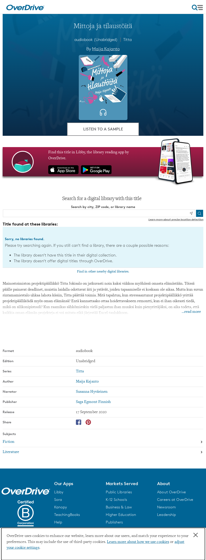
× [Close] (195, 535)
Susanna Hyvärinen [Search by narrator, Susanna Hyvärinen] (92, 392)
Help (58, 522)
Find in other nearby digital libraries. (103, 271)
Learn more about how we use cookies (138, 542)
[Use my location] (191, 213)
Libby (59, 492)
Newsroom (166, 507)
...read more (191, 312)
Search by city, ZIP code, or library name (103, 207)
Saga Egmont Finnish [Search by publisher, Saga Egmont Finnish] (93, 402)
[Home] (25, 7)
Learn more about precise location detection (175, 219)
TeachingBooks (67, 514)
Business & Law (119, 507)
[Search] (199, 213)
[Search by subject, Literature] (103, 452)
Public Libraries (119, 492)
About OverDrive (171, 492)
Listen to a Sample (103, 128)
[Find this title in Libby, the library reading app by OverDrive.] (103, 161)
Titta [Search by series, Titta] (80, 371)
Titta (127, 39)
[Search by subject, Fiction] (103, 442)
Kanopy (60, 507)
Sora (58, 499)
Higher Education (121, 514)
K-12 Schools (116, 499)
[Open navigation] (197, 7)
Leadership (166, 514)
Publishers (114, 522)
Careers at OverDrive (175, 499)
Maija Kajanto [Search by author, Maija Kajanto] (105, 48)
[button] (77, 483)
